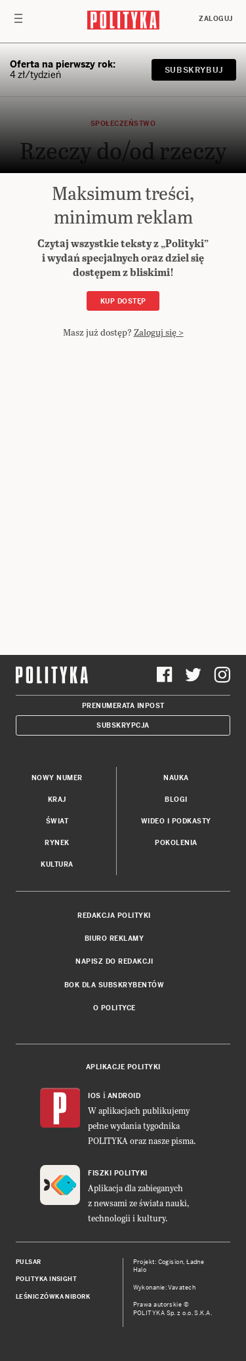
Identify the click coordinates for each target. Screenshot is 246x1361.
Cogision (171, 1262)
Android (124, 1096)
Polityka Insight (46, 1279)
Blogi (176, 799)
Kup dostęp (123, 301)
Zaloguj (216, 18)
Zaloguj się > (159, 332)
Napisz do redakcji (114, 961)
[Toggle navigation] (18, 22)
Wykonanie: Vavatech (164, 1288)
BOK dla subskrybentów (114, 985)
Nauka (176, 778)
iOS (94, 1096)
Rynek (57, 842)
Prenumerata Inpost (123, 705)
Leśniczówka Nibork (53, 1297)
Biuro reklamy (114, 938)
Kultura (57, 864)
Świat (57, 821)
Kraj (57, 799)
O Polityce (114, 1008)
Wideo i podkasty (176, 821)
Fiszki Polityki (118, 1173)
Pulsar (28, 1262)
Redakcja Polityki (114, 915)
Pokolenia (176, 842)
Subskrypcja (123, 725)
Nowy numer (57, 778)
